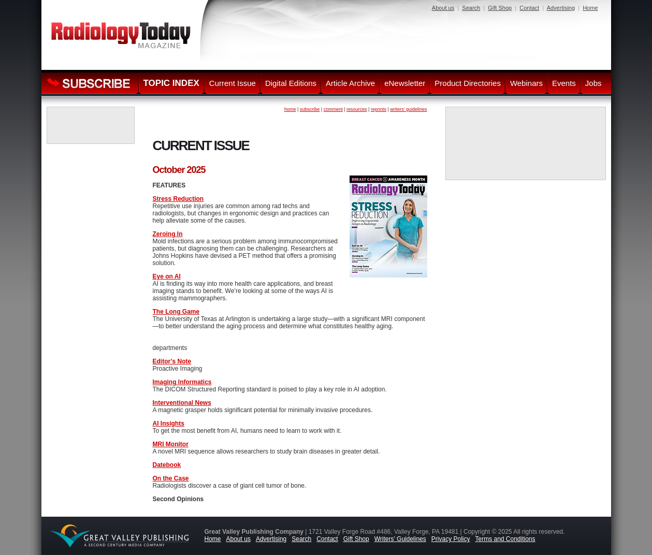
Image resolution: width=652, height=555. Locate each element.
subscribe (310, 109)
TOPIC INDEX (171, 83)
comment (333, 109)
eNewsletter (404, 83)
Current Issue (232, 83)
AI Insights (168, 423)
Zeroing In (168, 234)
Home (590, 8)
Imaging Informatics (182, 382)
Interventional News (182, 402)
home (290, 109)
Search (471, 8)
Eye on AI (167, 276)
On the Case (171, 478)
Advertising (561, 8)
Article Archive (350, 83)
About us (443, 8)
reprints (378, 109)
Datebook (167, 465)
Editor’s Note (172, 361)
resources (356, 109)
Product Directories (467, 83)
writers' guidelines (408, 109)
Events (564, 83)
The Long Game (176, 311)
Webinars (526, 83)
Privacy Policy (450, 539)
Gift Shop (500, 8)
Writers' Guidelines (400, 539)
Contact (529, 8)
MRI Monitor (171, 444)
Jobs (593, 83)
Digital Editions (290, 83)
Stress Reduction (178, 198)
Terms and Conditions (505, 539)
